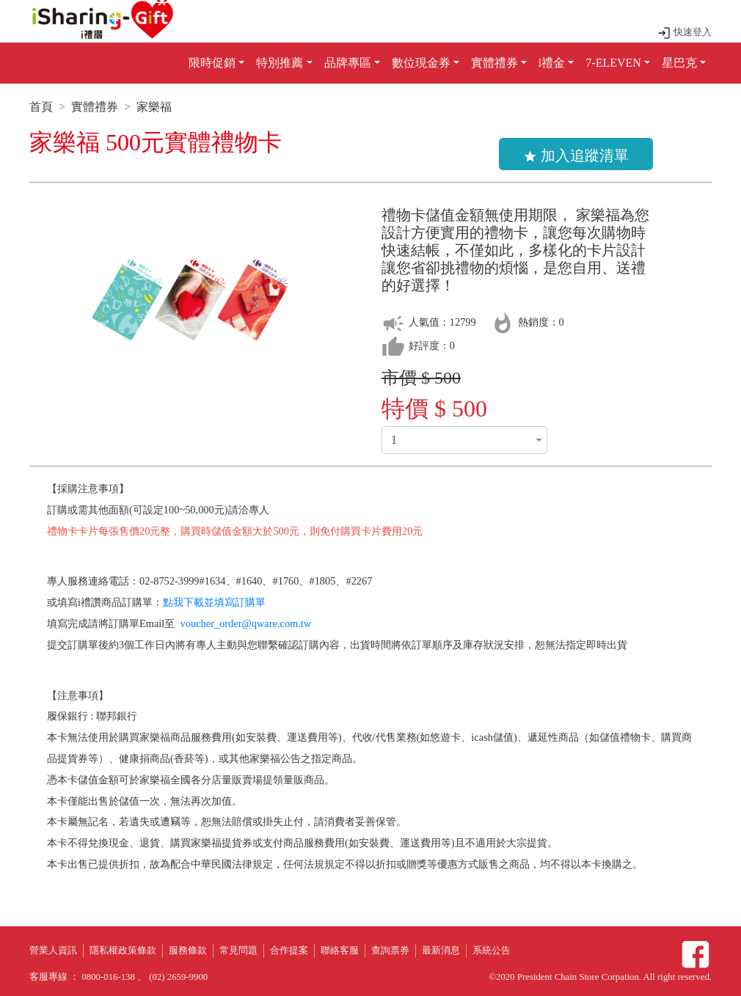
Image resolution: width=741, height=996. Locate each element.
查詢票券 (390, 950)
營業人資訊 (53, 950)
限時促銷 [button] (212, 62)
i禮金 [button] (552, 62)
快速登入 (684, 32)
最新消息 (441, 950)
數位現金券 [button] (421, 62)
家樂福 (154, 106)
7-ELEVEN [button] (613, 62)
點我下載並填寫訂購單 (214, 602)
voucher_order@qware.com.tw (246, 623)
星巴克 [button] (679, 62)
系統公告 (491, 950)
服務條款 (188, 950)
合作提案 (289, 950)
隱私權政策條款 (123, 950)
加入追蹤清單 (576, 155)
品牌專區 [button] (347, 62)
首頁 (41, 106)
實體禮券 (94, 106)
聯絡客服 (340, 950)
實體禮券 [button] (494, 62)
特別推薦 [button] (279, 62)
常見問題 (238, 950)
